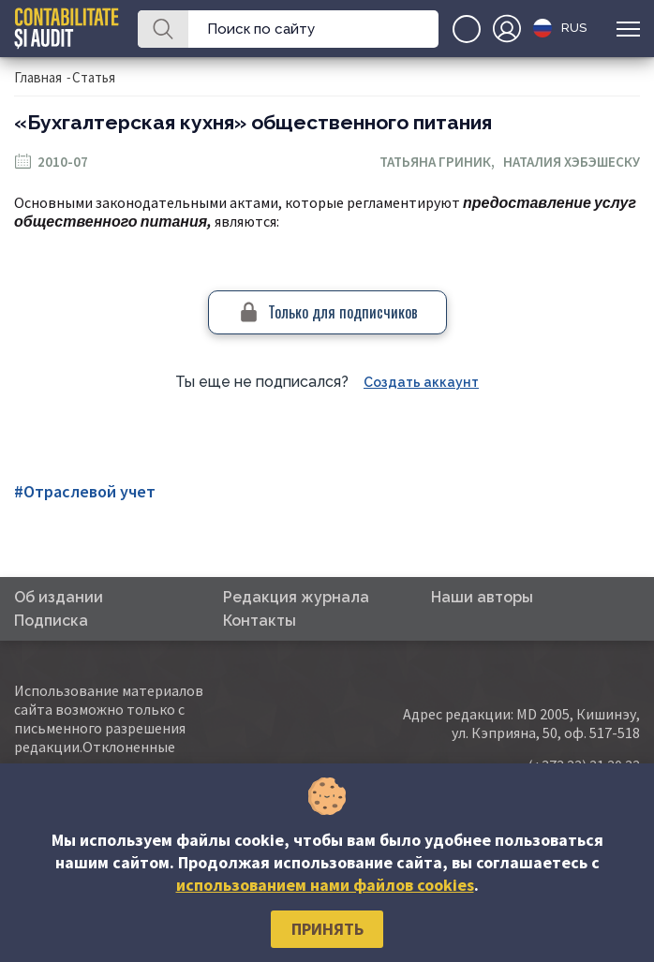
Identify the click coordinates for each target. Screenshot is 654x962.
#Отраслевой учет (85, 491)
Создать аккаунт (421, 382)
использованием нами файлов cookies (325, 884)
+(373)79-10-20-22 (467, 29)
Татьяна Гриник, (441, 161)
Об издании (58, 597)
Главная (38, 77)
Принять (327, 929)
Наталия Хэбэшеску (571, 161)
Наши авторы (482, 597)
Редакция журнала (296, 597)
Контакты (259, 620)
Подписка (51, 620)
